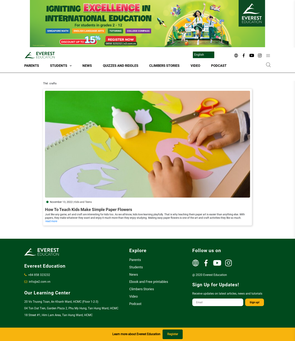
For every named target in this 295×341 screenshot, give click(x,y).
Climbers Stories (164, 66)
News (87, 66)
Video (195, 66)
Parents (31, 66)
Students (58, 66)
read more (51, 221)
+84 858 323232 (37, 275)
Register (172, 334)
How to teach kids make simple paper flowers (88, 209)
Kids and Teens (83, 201)
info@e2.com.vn (37, 281)
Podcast (219, 66)
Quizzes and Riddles (120, 66)
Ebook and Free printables (148, 282)
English (199, 54)
